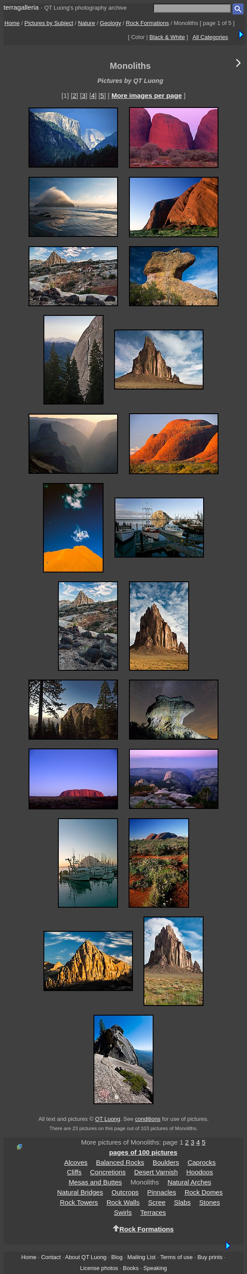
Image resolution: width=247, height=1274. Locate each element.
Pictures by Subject (49, 23)
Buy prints (209, 1257)
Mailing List (141, 1257)
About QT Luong (85, 1257)
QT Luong (107, 1119)
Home (12, 23)
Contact (51, 1257)
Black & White (167, 37)
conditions (148, 1119)
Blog (117, 1257)
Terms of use (176, 1257)
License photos (99, 1268)
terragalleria (21, 7)
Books (131, 1268)
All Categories (210, 37)
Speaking (155, 1268)
